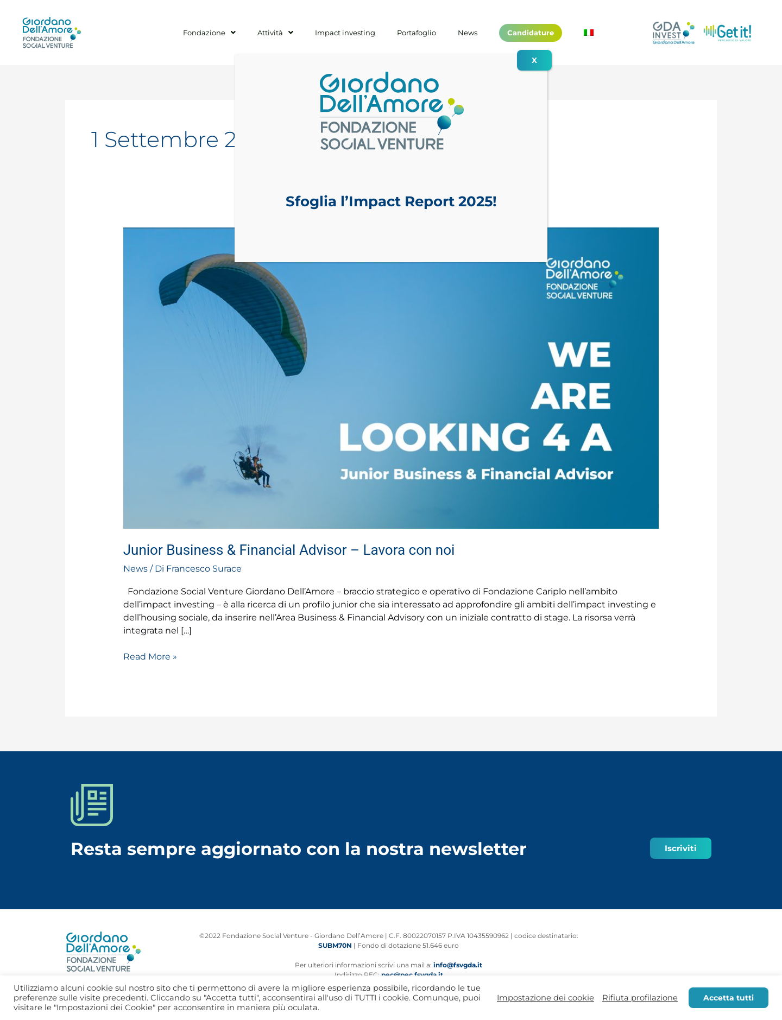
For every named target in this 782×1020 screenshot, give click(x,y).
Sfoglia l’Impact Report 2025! (391, 201)
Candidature (530, 32)
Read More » (150, 656)
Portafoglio (416, 32)
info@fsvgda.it (457, 965)
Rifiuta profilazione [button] (640, 998)
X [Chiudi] (534, 60)
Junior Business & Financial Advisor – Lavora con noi (289, 550)
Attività (275, 32)
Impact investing (345, 32)
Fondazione (209, 32)
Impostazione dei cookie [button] (545, 998)
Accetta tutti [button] (728, 998)
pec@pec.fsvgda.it (412, 975)
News (467, 32)
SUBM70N (335, 945)
